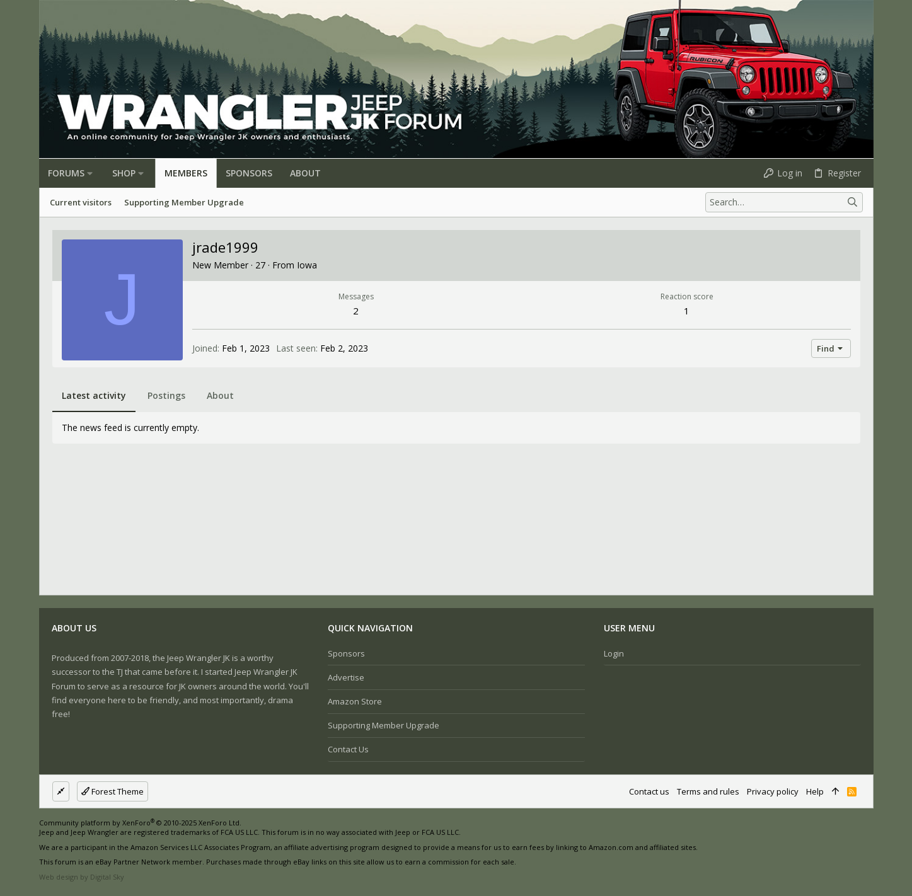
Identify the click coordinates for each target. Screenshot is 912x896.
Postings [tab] (166, 395)
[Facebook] (830, 852)
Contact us (348, 749)
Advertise (346, 677)
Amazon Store (355, 701)
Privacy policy (773, 791)
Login (614, 653)
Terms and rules (708, 791)
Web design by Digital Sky (81, 877)
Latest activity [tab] (94, 395)
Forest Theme (112, 791)
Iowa (307, 265)
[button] (89, 173)
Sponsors (346, 653)
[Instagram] (849, 852)
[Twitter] (868, 852)
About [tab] (220, 395)
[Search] (784, 202)
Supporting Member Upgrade (383, 725)
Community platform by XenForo (140, 822)
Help (815, 791)
